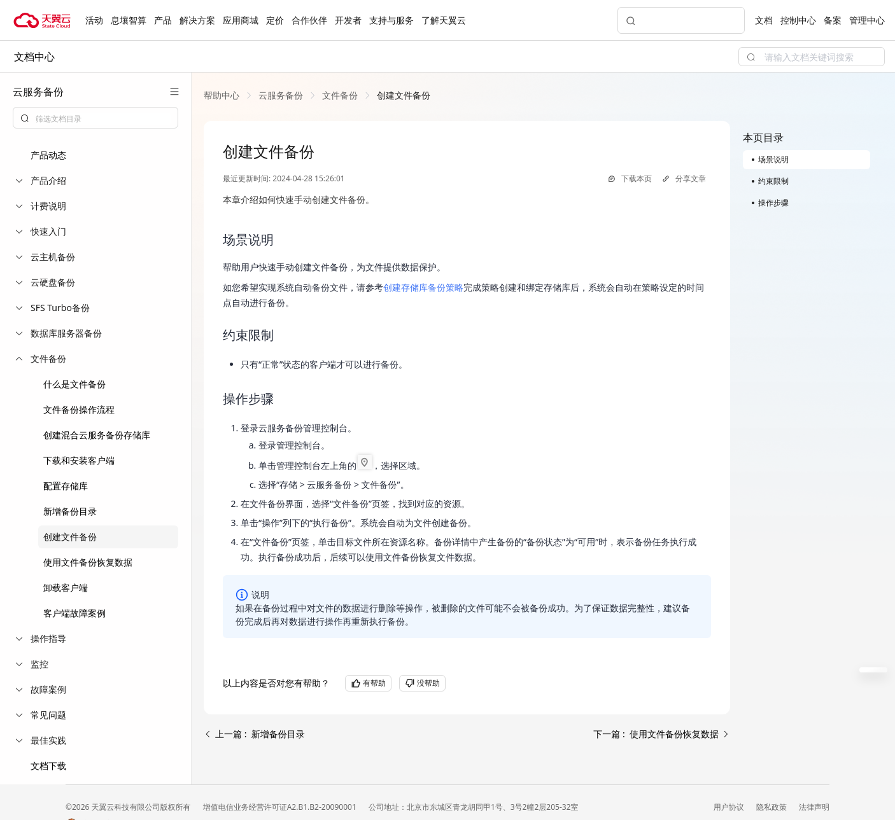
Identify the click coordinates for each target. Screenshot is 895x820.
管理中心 (867, 20)
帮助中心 (221, 95)
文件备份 (340, 95)
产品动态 (48, 155)
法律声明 (814, 807)
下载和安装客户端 (79, 460)
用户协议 (730, 807)
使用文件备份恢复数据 (87, 562)
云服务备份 (280, 95)
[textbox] (103, 119)
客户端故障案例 (74, 613)
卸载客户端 (65, 587)
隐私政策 (772, 807)
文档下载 (48, 766)
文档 (764, 20)
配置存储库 (65, 486)
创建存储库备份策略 (423, 287)
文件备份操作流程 (79, 409)
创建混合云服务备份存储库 (96, 435)
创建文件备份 (70, 537)
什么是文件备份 (74, 384)
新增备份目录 (70, 511)
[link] (221, 95)
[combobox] (95, 118)
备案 (833, 20)
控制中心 (798, 20)
